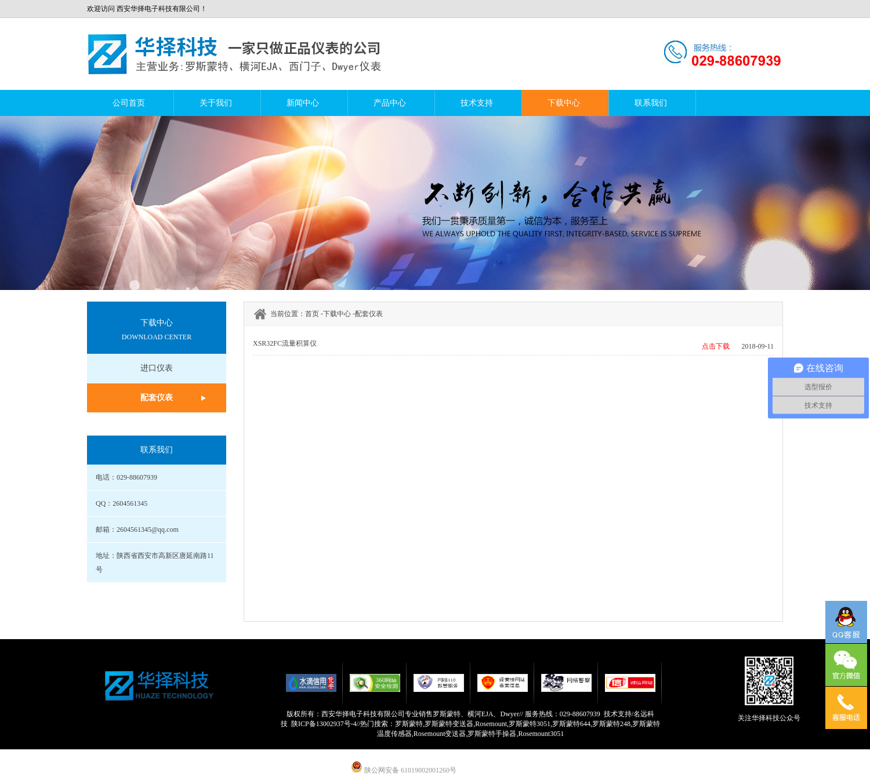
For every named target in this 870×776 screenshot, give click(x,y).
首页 (312, 314)
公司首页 (129, 103)
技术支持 (477, 103)
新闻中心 (303, 103)
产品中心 (390, 103)
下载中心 (564, 103)
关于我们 (216, 103)
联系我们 (651, 103)
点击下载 (716, 346)
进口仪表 (156, 368)
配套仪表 (156, 397)
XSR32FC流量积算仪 (285, 343)
